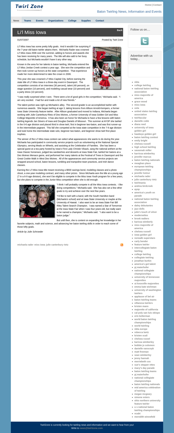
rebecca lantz (141, 332)
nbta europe (140, 329)
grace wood (140, 101)
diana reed (140, 124)
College (72, 20)
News (16, 20)
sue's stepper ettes (144, 364)
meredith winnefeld (144, 416)
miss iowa (39, 244)
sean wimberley (142, 355)
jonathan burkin (142, 260)
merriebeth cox (142, 361)
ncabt (137, 413)
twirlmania (140, 182)
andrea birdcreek (143, 186)
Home (148, 5)
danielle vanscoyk (144, 348)
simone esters (142, 397)
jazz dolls (139, 208)
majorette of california (146, 309)
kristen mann (141, 306)
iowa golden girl (143, 234)
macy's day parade (144, 368)
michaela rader (25, 244)
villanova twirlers (143, 303)
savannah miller (143, 150)
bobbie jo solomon (144, 345)
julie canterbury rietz (57, 244)
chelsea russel (142, 338)
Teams (27, 20)
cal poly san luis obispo (147, 312)
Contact (157, 5)
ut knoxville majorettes (146, 283)
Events (39, 20)
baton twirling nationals (147, 160)
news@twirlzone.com (91, 428)
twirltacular (140, 117)
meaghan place (142, 163)
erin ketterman (142, 316)
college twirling (142, 85)
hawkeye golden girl (145, 134)
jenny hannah (141, 358)
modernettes (141, 215)
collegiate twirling (144, 257)
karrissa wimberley (144, 153)
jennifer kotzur (142, 173)
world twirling (141, 325)
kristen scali (141, 335)
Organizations (55, 20)
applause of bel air (144, 296)
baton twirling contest (146, 137)
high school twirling (145, 147)
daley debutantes (143, 205)
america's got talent (145, 264)
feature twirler (142, 244)
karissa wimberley (144, 342)
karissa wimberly (143, 221)
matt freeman (141, 351)
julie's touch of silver (145, 212)
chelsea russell (142, 143)
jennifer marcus (142, 156)
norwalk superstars (144, 238)
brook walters (141, 218)
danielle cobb (141, 121)
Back (119, 30)
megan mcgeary (143, 394)
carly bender (141, 241)
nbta (136, 82)
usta (136, 108)
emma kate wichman (145, 286)
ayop (137, 189)
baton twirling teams (145, 299)
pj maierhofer (141, 267)
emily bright (140, 140)
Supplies (86, 20)
